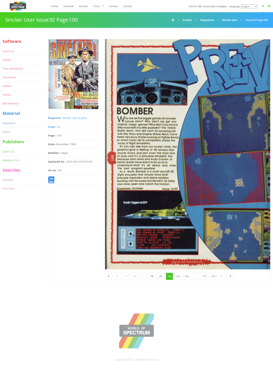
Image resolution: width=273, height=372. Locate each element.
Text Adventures (13, 68)
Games (7, 60)
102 (187, 276)
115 (204, 276)
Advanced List (11, 160)
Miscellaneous (11, 103)
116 (213, 276)
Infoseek (68, 6)
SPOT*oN (8, 188)
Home (54, 6)
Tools (96, 6)
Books (6, 131)
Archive (83, 6)
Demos (7, 94)
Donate (127, 6)
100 (169, 276)
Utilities (7, 86)
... (143, 276)
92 (54, 126)
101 (178, 276)
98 (152, 276)
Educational (9, 77)
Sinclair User (229, 20)
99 (160, 276)
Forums (113, 6)
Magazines (207, 20)
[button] (269, 6)
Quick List (8, 51)
